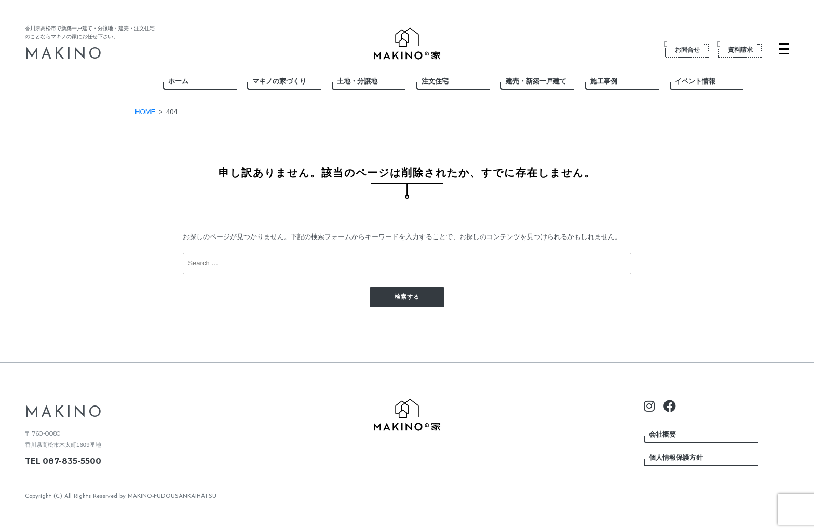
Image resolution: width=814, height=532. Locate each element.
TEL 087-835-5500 (63, 461)
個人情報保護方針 (676, 457)
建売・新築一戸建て (536, 81)
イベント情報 (695, 81)
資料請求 (736, 49)
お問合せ (683, 49)
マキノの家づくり (279, 81)
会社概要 (662, 434)
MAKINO (64, 54)
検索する (407, 297)
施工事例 (603, 81)
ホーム (178, 81)
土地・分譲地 (357, 81)
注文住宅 (435, 81)
